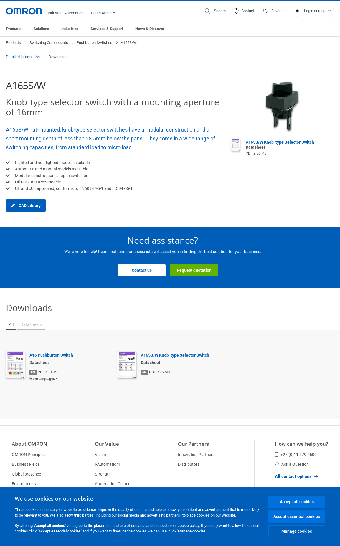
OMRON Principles (28, 454)
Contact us (142, 270)
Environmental (25, 483)
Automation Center (112, 483)
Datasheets (31, 324)
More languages (42, 379)
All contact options (296, 476)
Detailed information (23, 57)
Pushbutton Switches (94, 42)
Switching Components (48, 42)
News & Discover (149, 29)
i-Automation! (107, 464)
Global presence (26, 474)
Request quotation (194, 270)
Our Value (107, 443)
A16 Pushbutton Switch (51, 355)
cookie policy (188, 525)
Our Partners (193, 443)
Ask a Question (292, 464)
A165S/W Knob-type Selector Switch (175, 355)
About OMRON (29, 443)
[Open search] (215, 11)
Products (14, 29)
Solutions (41, 29)
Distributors (188, 464)
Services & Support (106, 29)
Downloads (58, 57)
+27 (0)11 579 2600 (296, 454)
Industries (69, 29)
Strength (103, 474)
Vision (100, 454)
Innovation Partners (196, 454)
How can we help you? (301, 443)
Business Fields (26, 464)
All (11, 324)
